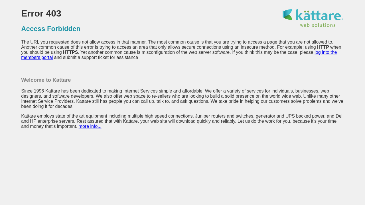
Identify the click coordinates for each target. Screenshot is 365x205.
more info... (90, 126)
